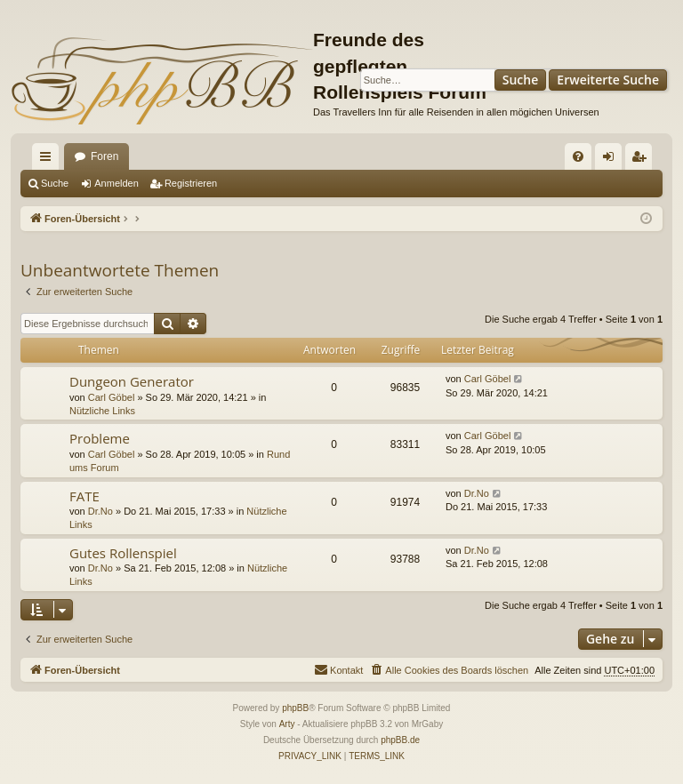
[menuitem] (578, 156)
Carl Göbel (111, 397)
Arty (287, 724)
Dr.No (100, 511)
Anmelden (116, 183)
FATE (84, 496)
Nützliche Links (102, 410)
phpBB (295, 708)
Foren (104, 156)
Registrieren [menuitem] (642, 160)
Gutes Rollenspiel (123, 553)
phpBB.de (400, 740)
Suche (520, 79)
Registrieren (191, 183)
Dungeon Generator (131, 381)
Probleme (99, 438)
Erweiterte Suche (608, 79)
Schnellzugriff (49, 160)
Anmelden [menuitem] (612, 160)
